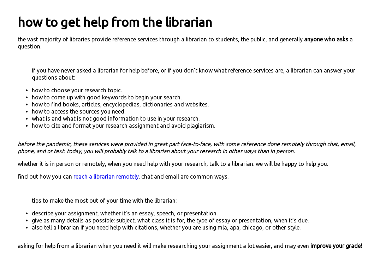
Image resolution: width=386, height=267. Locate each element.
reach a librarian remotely (106, 176)
